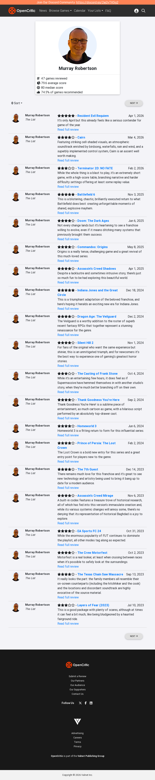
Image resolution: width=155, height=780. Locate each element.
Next (134, 103)
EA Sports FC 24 (89, 531)
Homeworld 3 (86, 426)
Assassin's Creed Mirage (95, 495)
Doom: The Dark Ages (93, 221)
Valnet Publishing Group (91, 756)
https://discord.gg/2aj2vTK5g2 (97, 2)
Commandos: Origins (92, 247)
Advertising (77, 733)
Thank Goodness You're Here (98, 400)
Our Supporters (78, 689)
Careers (77, 737)
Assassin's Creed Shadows (96, 268)
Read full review (68, 129)
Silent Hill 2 (85, 343)
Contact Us (78, 693)
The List (30, 119)
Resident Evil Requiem (93, 116)
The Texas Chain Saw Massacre (100, 574)
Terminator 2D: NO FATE (95, 168)
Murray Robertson (37, 115)
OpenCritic (57, 756)
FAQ (109, 11)
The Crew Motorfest (92, 553)
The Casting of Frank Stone (97, 373)
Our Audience (77, 685)
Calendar (81, 11)
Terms (77, 742)
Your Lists (95, 11)
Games (60, 11)
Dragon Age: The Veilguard (96, 316)
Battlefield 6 (86, 194)
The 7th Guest (87, 469)
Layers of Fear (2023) (93, 605)
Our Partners (77, 680)
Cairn (81, 137)
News (43, 11)
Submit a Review (77, 676)
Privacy (77, 746)
